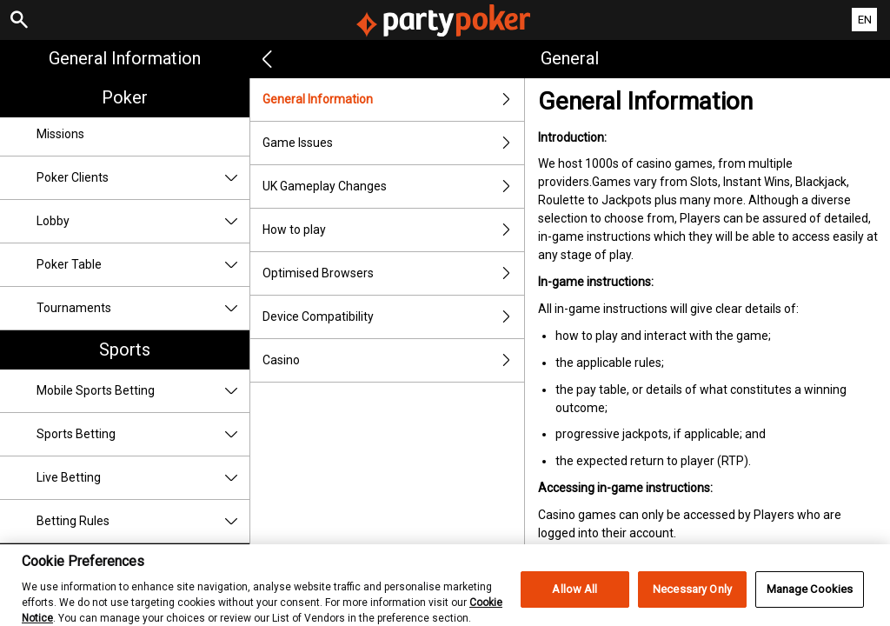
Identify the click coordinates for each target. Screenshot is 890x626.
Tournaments (143, 308)
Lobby (143, 221)
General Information (125, 58)
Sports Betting (143, 434)
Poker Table (143, 264)
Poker (125, 97)
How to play (393, 230)
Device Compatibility (393, 317)
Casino (393, 360)
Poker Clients (143, 177)
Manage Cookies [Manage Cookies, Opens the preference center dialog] (810, 597)
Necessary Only (692, 597)
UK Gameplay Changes (393, 186)
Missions (60, 134)
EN (865, 19)
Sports (124, 349)
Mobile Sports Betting (143, 391)
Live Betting (143, 477)
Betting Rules (143, 521)
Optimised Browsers (393, 273)
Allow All (574, 597)
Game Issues (393, 143)
